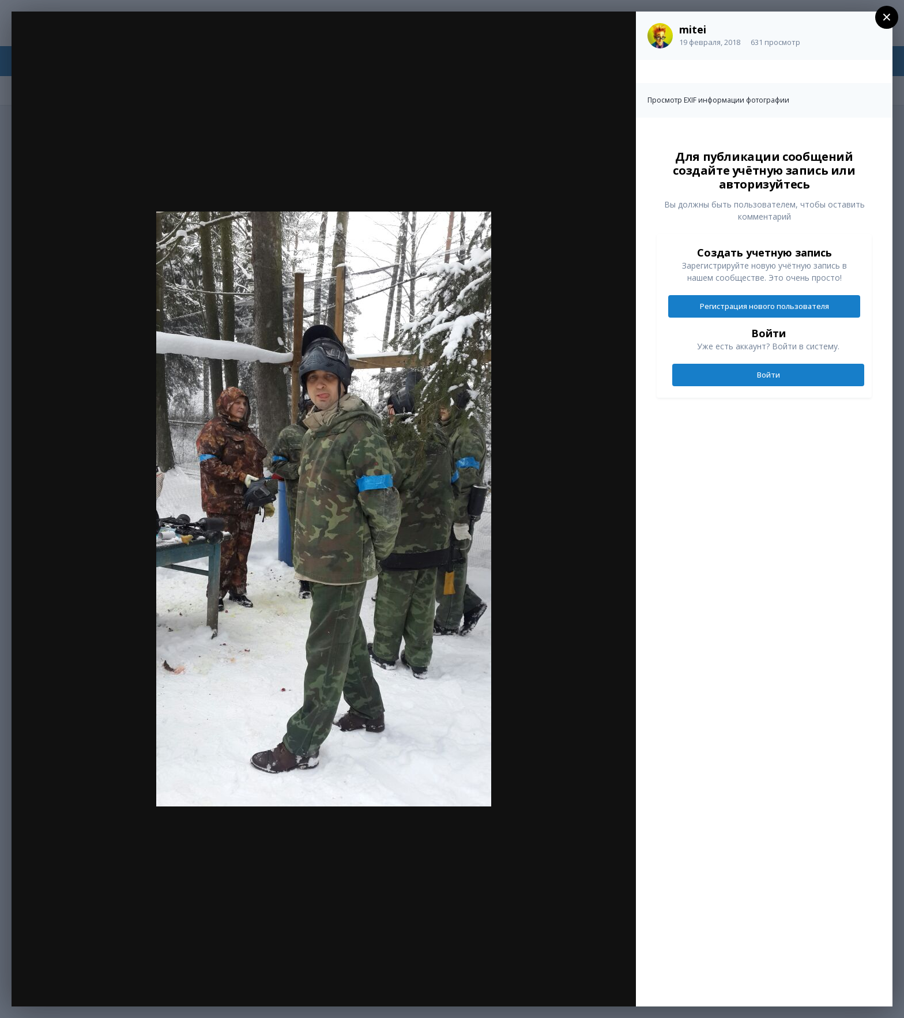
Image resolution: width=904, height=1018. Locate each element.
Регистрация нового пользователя (764, 306)
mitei (692, 29)
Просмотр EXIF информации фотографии (718, 100)
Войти (768, 375)
